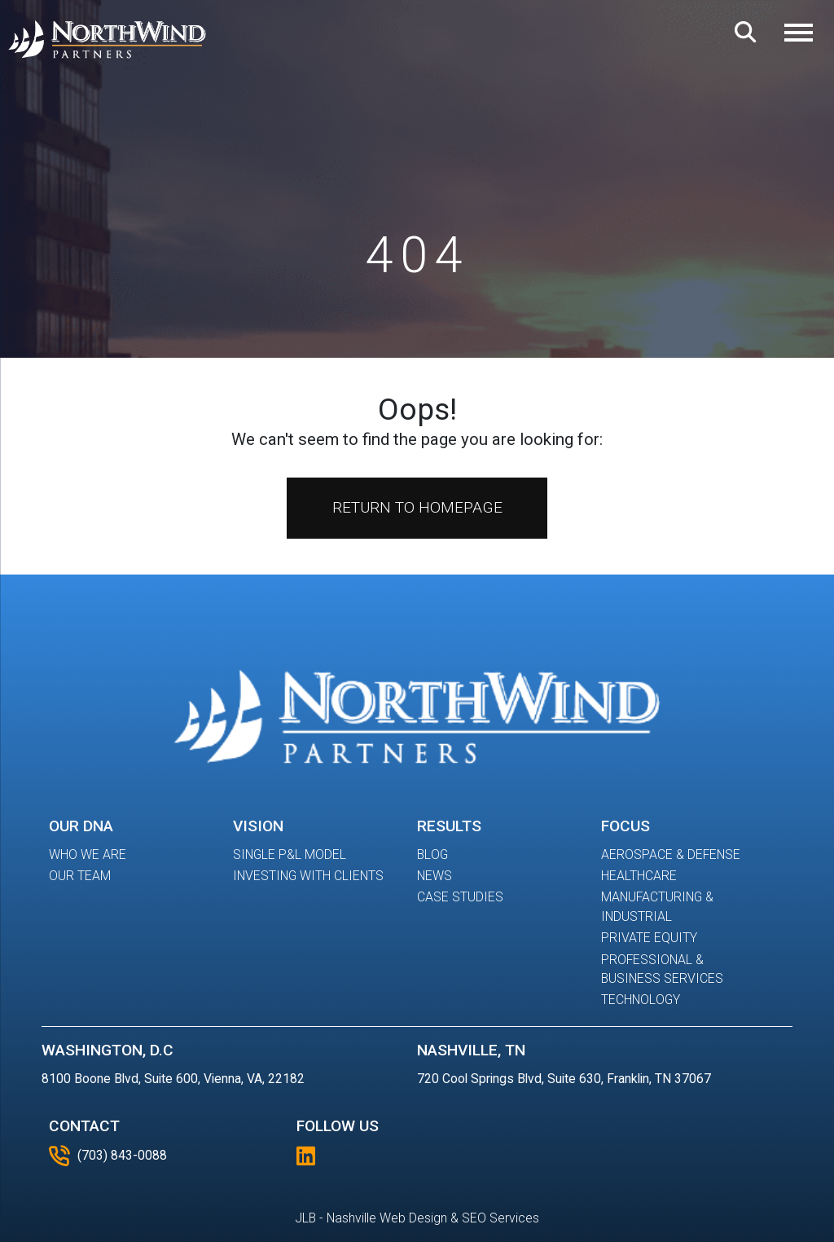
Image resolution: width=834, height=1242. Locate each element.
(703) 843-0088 (108, 1155)
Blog (432, 854)
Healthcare (639, 875)
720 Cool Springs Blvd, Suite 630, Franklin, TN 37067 (564, 1078)
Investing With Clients (308, 875)
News (434, 875)
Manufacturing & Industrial (657, 906)
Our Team (80, 875)
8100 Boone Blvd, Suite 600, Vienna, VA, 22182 (173, 1078)
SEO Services (500, 1218)
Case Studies (460, 897)
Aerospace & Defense (670, 854)
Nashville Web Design (387, 1218)
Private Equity (649, 937)
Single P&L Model (289, 854)
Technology (640, 999)
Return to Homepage (417, 507)
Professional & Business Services (662, 969)
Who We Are (87, 854)
